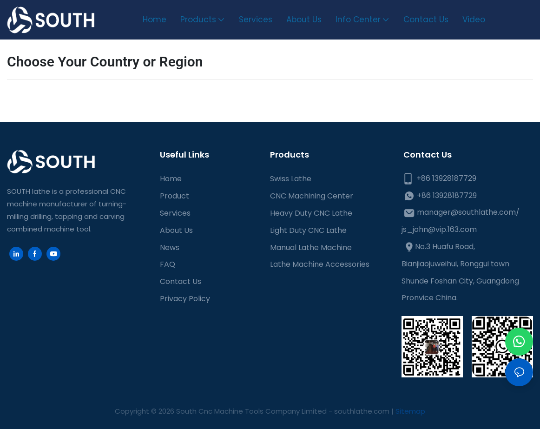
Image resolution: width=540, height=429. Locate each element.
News (169, 247)
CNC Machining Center (311, 196)
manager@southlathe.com (466, 212)
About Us (176, 230)
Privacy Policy (185, 298)
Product (174, 196)
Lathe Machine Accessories (319, 264)
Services (175, 213)
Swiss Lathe (290, 178)
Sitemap (410, 411)
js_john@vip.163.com (439, 229)
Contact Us (180, 281)
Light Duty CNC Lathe (308, 230)
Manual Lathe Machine (311, 247)
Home (171, 178)
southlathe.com (360, 411)
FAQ (167, 264)
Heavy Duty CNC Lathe (311, 213)
